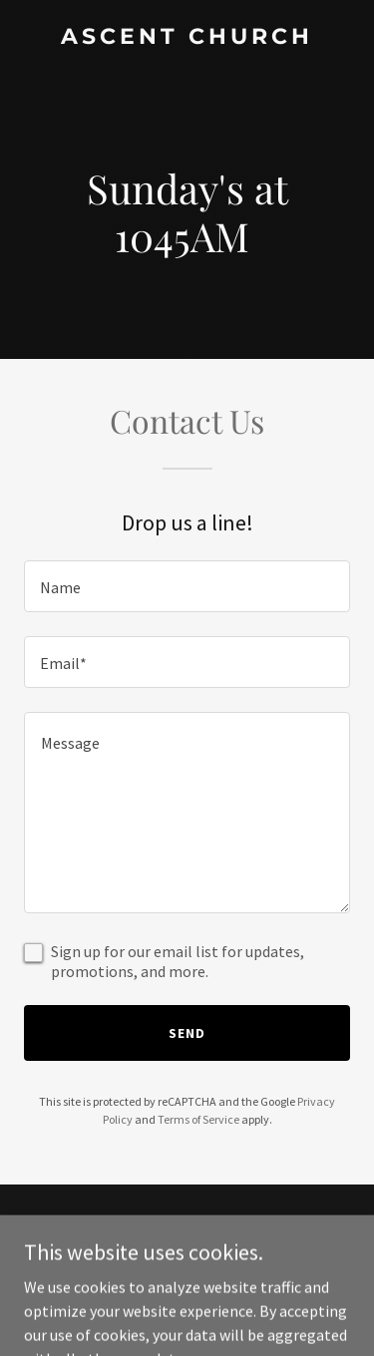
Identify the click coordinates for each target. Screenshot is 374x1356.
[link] (187, 38)
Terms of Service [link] (198, 1119)
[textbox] (187, 586)
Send (187, 1033)
